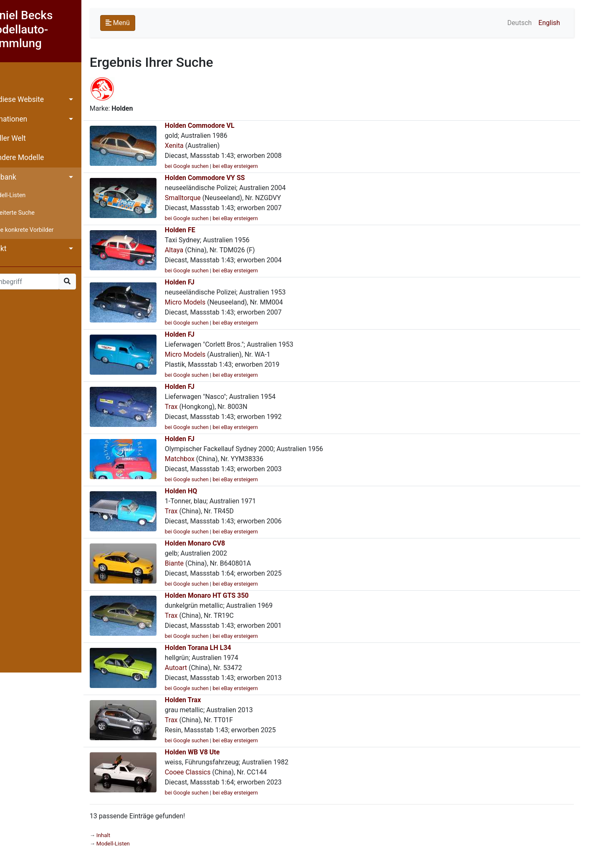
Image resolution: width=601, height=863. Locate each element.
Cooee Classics (211, 772)
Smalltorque (206, 198)
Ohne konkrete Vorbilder (45, 230)
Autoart (199, 668)
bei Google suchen (210, 166)
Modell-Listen (30, 195)
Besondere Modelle (35, 157)
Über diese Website (35, 99)
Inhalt (13, 80)
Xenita (197, 146)
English (568, 23)
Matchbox (202, 459)
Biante (197, 563)
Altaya (197, 250)
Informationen (27, 119)
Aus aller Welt (26, 138)
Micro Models (208, 302)
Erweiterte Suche (35, 212)
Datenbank (21, 177)
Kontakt (17, 248)
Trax (194, 407)
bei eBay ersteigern (258, 166)
